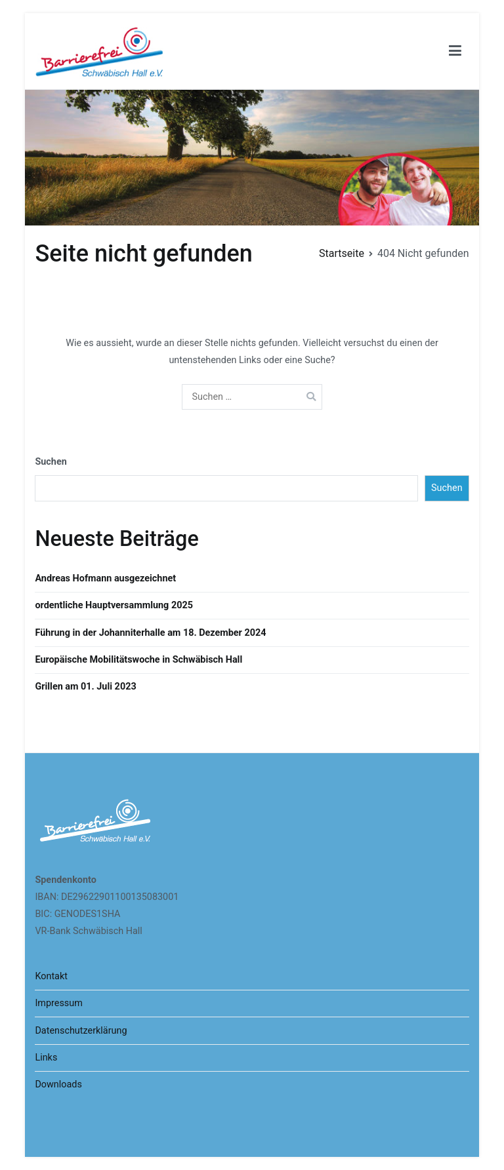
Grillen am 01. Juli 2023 (85, 686)
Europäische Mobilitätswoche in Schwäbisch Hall (138, 659)
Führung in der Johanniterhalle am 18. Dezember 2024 (150, 632)
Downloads (58, 1084)
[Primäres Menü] (455, 51)
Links (46, 1057)
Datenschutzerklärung (81, 1030)
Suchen (50, 461)
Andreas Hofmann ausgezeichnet (105, 578)
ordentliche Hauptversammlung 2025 (114, 605)
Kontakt (51, 976)
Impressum (58, 1003)
